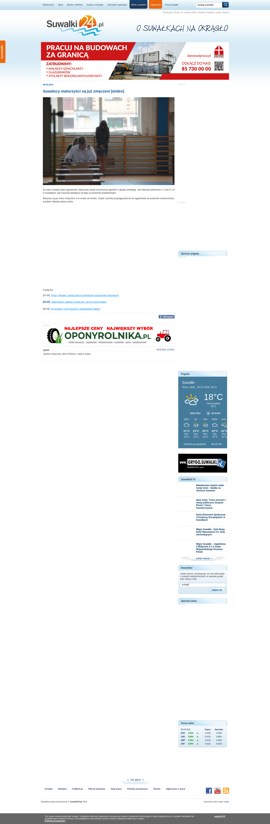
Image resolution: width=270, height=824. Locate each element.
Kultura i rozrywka (95, 5)
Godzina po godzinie (195, 444)
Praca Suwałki (171, 5)
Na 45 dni (216, 444)
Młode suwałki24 (138, 5)
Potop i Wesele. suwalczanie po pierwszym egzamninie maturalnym (85, 295)
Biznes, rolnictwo (75, 5)
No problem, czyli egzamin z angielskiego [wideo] (75, 309)
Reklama (62, 789)
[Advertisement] (202, 141)
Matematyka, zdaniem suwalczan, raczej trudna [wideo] (79, 302)
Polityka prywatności (137, 789)
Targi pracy (116, 789)
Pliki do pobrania (96, 789)
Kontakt (48, 789)
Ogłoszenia (155, 5)
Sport (60, 5)
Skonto (156, 789)
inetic (226, 801)
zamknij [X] (219, 816)
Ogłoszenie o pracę (175, 789)
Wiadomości (48, 5)
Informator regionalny (117, 5)
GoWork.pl (77, 789)
